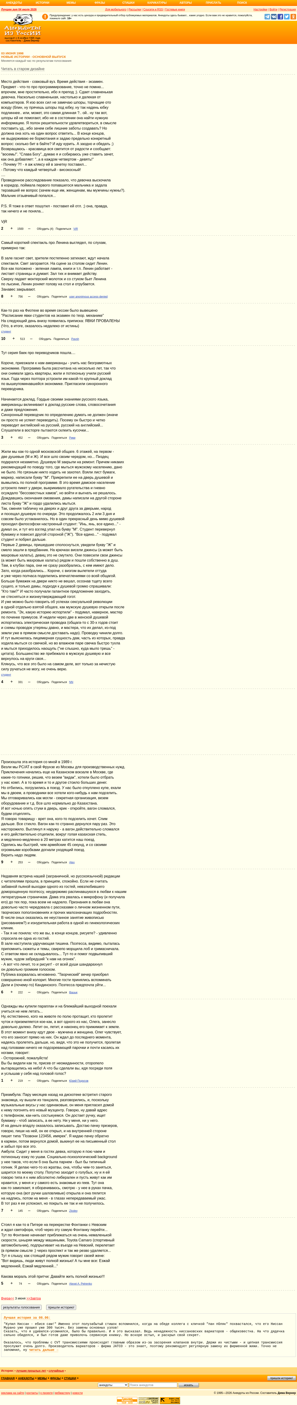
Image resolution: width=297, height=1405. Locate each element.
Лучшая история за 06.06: (27, 1318)
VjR (75, 228)
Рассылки (135, 9)
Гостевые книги (175, 9)
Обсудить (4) (45, 228)
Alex (71, 862)
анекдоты (26, 1378)
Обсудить (43, 296)
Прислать (213, 2)
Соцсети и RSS (153, 9)
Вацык (73, 992)
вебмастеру (62, 1393)
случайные (56, 1370)
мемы (42, 1378)
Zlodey (73, 1210)
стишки (70, 1378)
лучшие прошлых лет (31, 1370)
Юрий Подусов (78, 1080)
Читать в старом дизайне (23, 69)
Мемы (71, 2)
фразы (55, 1378)
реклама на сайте (12, 1393)
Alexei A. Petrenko (80, 1283)
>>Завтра (33, 1298)
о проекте (46, 1393)
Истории (42, 2)
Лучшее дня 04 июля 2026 (19, 9)
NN (71, 682)
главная (8, 1378)
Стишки (128, 2)
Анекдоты (14, 2)
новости (77, 1393)
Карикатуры (157, 2)
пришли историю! (281, 1378)
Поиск (242, 2)
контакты (32, 1393)
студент (6, 331)
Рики (72, 437)
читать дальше (43, 1350)
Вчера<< (7, 1298)
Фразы (99, 2)
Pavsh (75, 339)
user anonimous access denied (88, 296)
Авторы (186, 2)
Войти (273, 9)
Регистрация (288, 9)
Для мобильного (115, 9)
